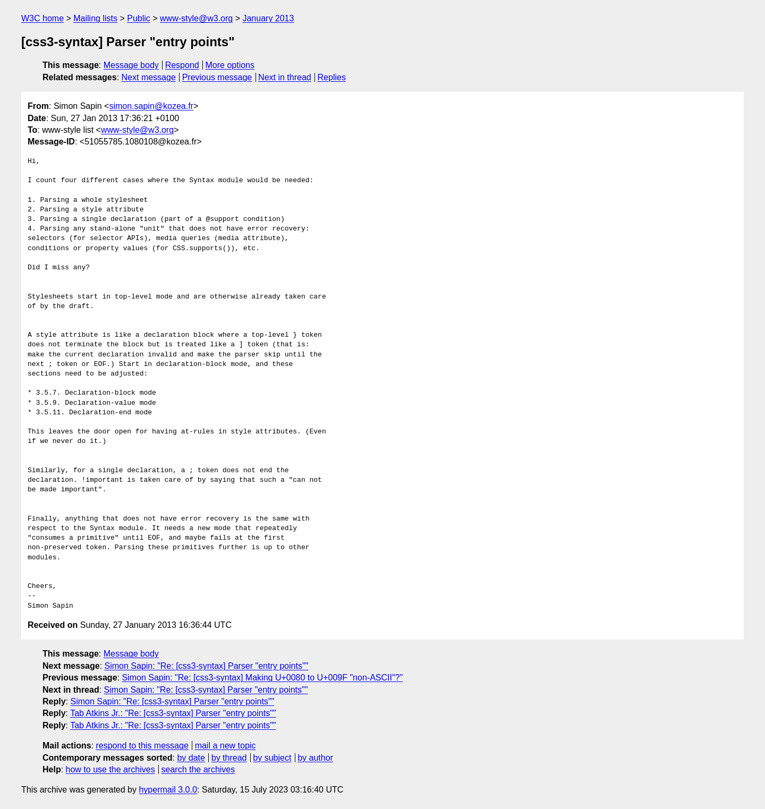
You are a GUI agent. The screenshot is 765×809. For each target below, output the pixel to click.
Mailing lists (95, 18)
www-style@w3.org (196, 18)
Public (138, 18)
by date (191, 757)
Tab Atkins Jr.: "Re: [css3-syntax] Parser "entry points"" (173, 713)
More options (230, 65)
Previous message (217, 77)
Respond (182, 65)
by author (315, 757)
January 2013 (268, 18)
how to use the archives (110, 769)
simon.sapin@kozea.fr (151, 105)
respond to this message (142, 745)
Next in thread (284, 77)
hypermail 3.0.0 (168, 789)
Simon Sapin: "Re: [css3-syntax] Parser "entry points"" (207, 665)
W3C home (42, 18)
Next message (149, 77)
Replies (332, 77)
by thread (229, 757)
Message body (131, 65)
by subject (272, 757)
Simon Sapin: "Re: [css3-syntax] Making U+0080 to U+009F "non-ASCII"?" (262, 677)
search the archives (198, 769)
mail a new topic (225, 745)
